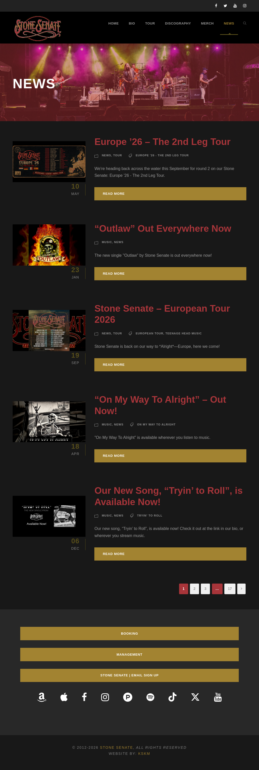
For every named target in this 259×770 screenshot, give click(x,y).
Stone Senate (116, 747)
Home (113, 23)
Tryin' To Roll (149, 515)
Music (107, 242)
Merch (207, 23)
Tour (150, 23)
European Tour (149, 333)
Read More (114, 194)
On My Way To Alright (156, 424)
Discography (178, 23)
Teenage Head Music (183, 333)
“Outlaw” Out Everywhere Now (162, 228)
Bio (132, 23)
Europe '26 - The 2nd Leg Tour (162, 155)
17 (230, 589)
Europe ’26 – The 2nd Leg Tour (162, 142)
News (229, 23)
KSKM (144, 754)
